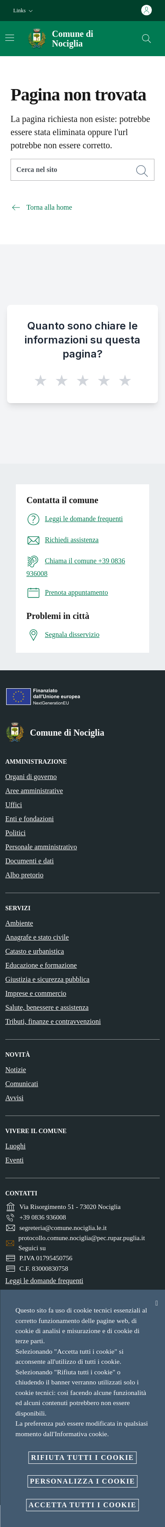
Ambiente (19, 923)
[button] (24, 10)
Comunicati (21, 1083)
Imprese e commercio (35, 993)
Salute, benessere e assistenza (46, 1007)
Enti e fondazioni (29, 819)
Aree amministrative (34, 790)
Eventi (14, 1160)
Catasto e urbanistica (34, 951)
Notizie (15, 1069)
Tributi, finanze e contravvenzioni (53, 1021)
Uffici (13, 804)
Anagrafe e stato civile (37, 937)
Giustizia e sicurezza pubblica (47, 979)
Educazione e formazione (41, 965)
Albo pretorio (24, 875)
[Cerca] (146, 38)
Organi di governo (31, 776)
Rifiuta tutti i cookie (82, 1457)
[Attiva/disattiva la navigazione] (9, 37)
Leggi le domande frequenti (44, 1280)
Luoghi (15, 1146)
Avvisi (14, 1097)
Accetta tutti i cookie (82, 1505)
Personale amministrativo (41, 847)
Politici (15, 833)
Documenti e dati (29, 861)
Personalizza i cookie (82, 1481)
